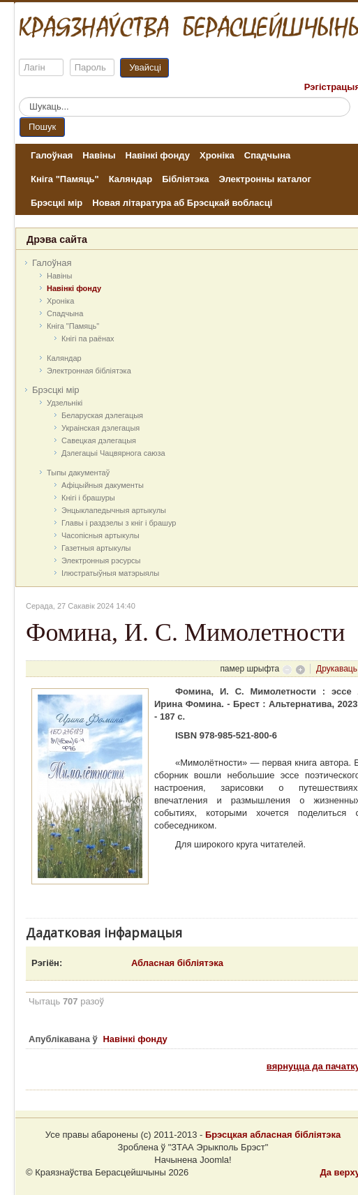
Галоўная (52, 155)
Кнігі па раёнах (87, 338)
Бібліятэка (185, 179)
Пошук (42, 126)
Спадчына (267, 155)
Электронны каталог (265, 179)
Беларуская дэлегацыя (102, 415)
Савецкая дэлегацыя (98, 440)
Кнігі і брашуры (88, 497)
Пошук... (19, 97)
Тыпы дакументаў (78, 472)
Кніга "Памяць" (65, 179)
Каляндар (130, 179)
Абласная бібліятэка (177, 963)
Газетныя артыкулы (96, 548)
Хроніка (217, 155)
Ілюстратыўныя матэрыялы (110, 573)
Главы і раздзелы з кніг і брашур (118, 523)
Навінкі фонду (158, 155)
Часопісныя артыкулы (100, 535)
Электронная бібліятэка (89, 370)
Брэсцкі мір (56, 203)
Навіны (98, 155)
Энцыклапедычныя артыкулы (113, 510)
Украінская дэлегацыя (100, 428)
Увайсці (145, 67)
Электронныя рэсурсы (101, 560)
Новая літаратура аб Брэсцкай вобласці (182, 203)
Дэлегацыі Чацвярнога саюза (113, 453)
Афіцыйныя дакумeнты (102, 485)
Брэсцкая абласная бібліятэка (273, 1134)
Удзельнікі (64, 403)
